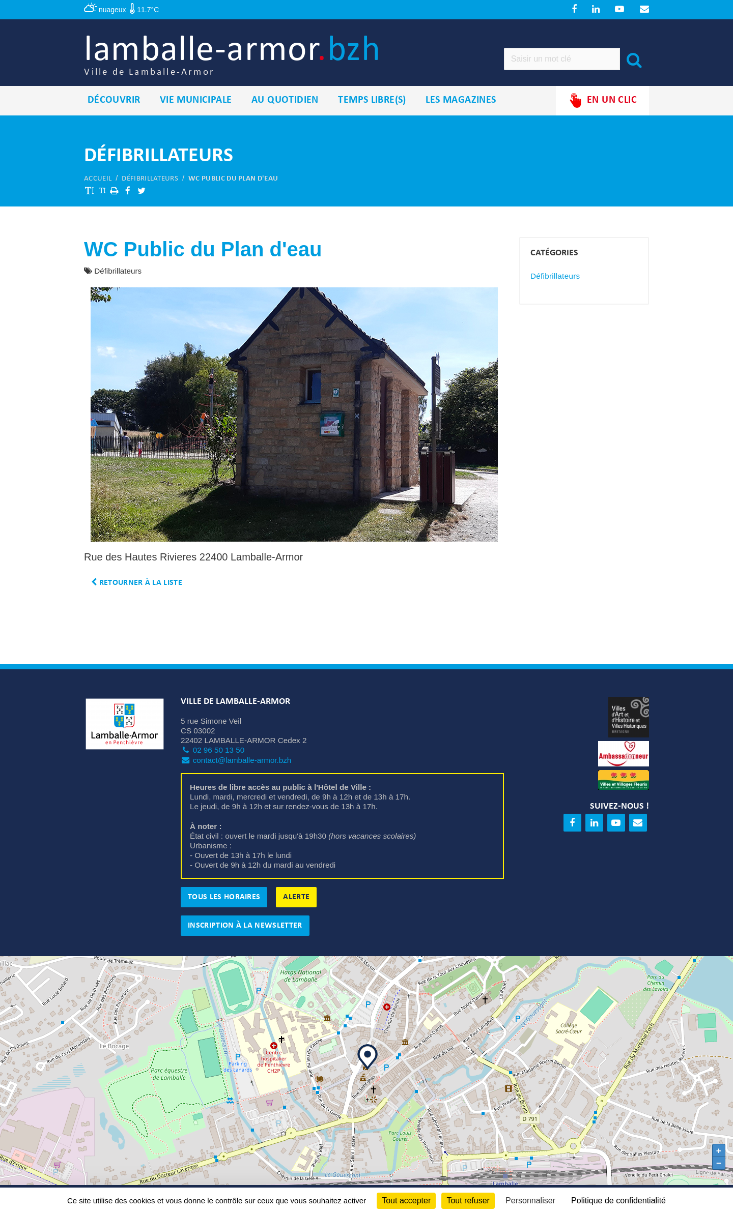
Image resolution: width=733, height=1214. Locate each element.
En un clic (602, 101)
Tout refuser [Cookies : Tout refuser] (467, 1200)
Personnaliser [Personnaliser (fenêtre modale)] (530, 1200)
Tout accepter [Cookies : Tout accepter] (406, 1200)
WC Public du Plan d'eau (233, 179)
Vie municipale (196, 101)
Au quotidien (285, 101)
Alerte (296, 898)
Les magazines (461, 101)
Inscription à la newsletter (245, 927)
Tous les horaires (224, 898)
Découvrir (114, 101)
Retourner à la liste (136, 583)
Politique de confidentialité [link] (618, 1200)
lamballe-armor (235, 56)
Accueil (97, 179)
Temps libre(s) (372, 101)
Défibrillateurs (150, 179)
